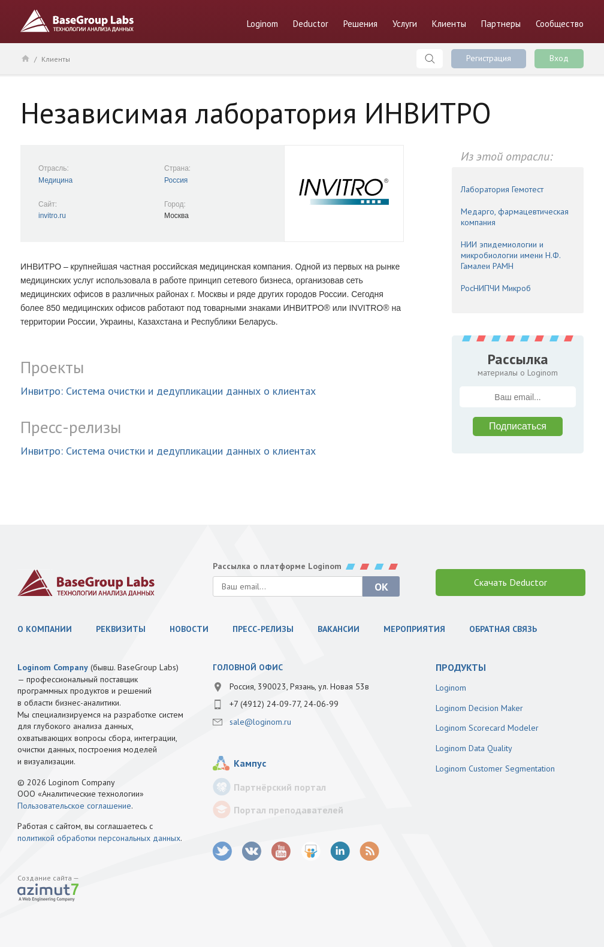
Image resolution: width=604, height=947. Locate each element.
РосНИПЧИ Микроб (496, 288)
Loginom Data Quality (474, 748)
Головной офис (248, 667)
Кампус (250, 763)
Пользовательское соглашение (74, 805)
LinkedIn (340, 851)
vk (252, 851)
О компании (44, 629)
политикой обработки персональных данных (98, 838)
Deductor (310, 23)
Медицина (55, 180)
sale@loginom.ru (260, 721)
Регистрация (488, 58)
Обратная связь (503, 629)
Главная (24, 58)
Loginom (262, 23)
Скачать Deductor (510, 582)
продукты (461, 667)
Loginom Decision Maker (479, 708)
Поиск (429, 58)
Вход (559, 58)
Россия (176, 180)
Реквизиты (121, 629)
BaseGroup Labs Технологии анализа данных (77, 21)
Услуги (404, 23)
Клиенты (449, 23)
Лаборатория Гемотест (502, 189)
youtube (281, 851)
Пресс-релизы (263, 629)
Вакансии (339, 629)
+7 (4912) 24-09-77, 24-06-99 (284, 703)
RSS (369, 851)
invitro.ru (52, 215)
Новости (189, 629)
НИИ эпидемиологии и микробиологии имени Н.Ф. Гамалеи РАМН (510, 255)
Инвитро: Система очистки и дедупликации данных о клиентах (168, 391)
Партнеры (501, 23)
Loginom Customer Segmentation (495, 768)
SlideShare (311, 851)
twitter (222, 851)
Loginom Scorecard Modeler (487, 727)
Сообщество (560, 23)
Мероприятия (414, 629)
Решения (360, 23)
